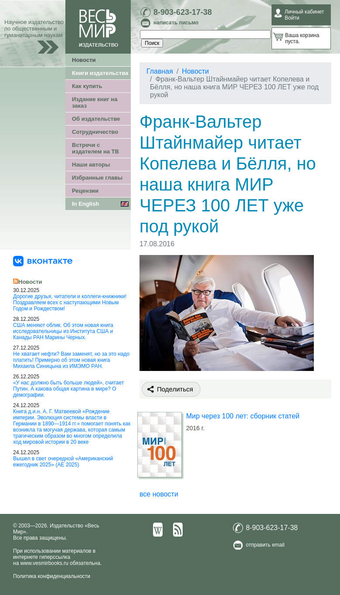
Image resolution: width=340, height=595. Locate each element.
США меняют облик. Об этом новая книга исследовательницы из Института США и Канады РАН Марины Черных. (63, 331)
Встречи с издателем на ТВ (95, 148)
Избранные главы (97, 177)
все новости (158, 494)
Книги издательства (100, 73)
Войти (292, 18)
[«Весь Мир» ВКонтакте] (42, 261)
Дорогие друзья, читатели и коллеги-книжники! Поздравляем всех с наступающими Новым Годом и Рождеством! (69, 302)
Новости (84, 60)
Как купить (87, 86)
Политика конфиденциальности (51, 576)
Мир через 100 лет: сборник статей (242, 416)
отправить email (265, 545)
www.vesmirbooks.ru (44, 563)
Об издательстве (96, 119)
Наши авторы (91, 164)
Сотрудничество (95, 132)
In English (85, 204)
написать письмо (175, 23)
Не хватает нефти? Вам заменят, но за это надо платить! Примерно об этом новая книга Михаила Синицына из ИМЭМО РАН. (71, 360)
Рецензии (85, 190)
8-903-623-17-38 (182, 12)
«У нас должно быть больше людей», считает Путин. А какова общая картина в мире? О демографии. (68, 389)
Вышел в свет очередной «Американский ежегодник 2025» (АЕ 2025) (63, 462)
